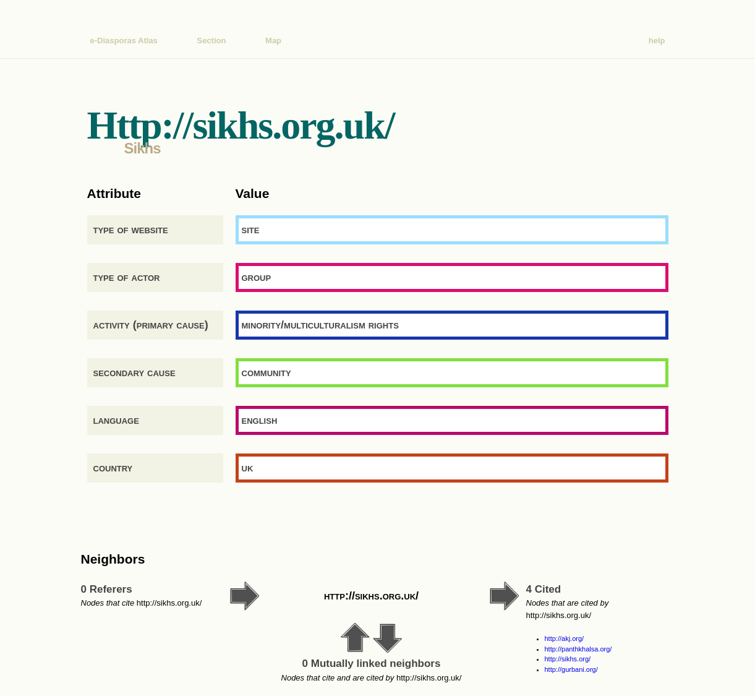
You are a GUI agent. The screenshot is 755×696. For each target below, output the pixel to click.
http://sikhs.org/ (568, 659)
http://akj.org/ (564, 638)
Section (211, 40)
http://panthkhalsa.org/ (578, 649)
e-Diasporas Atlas (124, 40)
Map (273, 40)
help (657, 40)
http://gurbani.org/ (571, 669)
